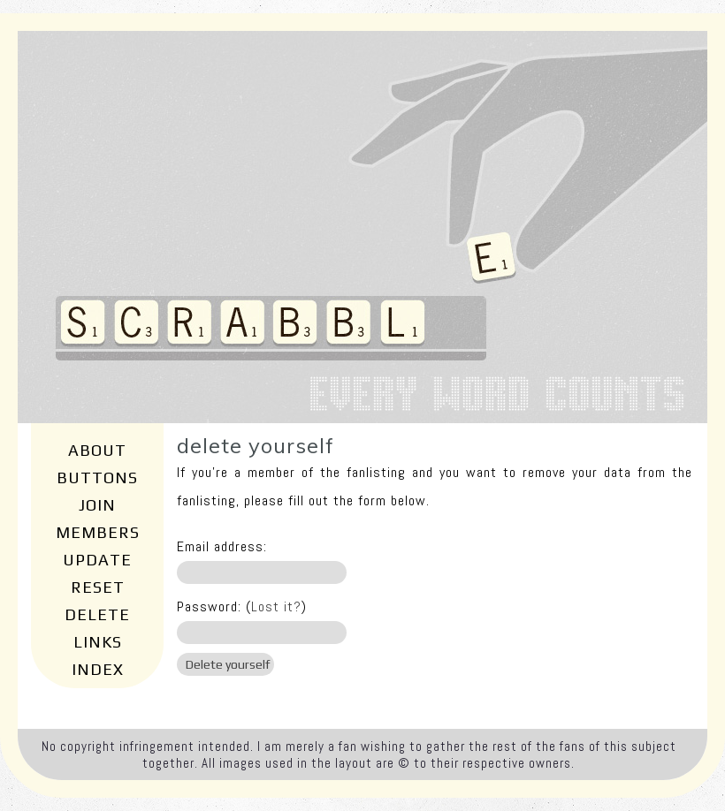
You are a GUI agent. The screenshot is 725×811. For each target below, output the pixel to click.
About (97, 450)
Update (97, 559)
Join (97, 505)
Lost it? (276, 606)
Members (98, 532)
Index (98, 669)
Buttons (97, 477)
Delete (97, 614)
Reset (98, 587)
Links (97, 642)
